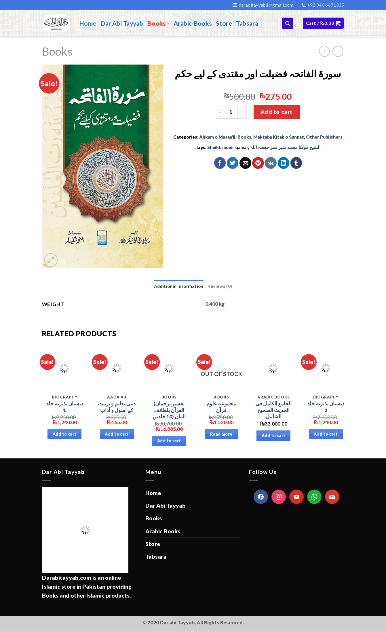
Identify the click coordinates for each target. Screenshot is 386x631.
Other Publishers (324, 136)
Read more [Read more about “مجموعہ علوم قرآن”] (221, 434)
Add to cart (276, 111)
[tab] (179, 286)
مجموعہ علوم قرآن (221, 406)
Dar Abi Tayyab (121, 23)
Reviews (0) (220, 286)
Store (224, 23)
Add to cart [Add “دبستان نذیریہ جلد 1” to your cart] (65, 434)
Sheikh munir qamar (227, 147)
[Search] (287, 23)
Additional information (179, 286)
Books (158, 23)
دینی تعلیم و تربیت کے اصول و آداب (117, 406)
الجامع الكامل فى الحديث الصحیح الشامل (273, 410)
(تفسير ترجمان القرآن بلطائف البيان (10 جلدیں (169, 410)
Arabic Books (193, 23)
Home (88, 23)
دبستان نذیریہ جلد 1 (64, 406)
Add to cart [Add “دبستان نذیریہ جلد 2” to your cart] (326, 434)
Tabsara (247, 23)
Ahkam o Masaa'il (217, 136)
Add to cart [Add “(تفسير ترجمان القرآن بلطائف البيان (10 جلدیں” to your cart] (169, 440)
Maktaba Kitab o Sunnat (278, 136)
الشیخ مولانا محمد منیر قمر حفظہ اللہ (285, 147)
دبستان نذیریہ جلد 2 (325, 406)
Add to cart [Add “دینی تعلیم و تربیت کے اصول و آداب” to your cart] (117, 434)
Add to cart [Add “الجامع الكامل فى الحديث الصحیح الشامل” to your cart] (274, 435)
